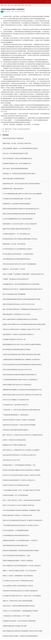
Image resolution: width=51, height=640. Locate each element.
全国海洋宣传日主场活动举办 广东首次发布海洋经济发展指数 (19, 425)
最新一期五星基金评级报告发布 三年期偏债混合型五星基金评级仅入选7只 (22, 309)
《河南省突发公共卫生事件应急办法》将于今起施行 (16, 616)
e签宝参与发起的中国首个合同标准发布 (13, 138)
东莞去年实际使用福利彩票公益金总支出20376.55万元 (17, 369)
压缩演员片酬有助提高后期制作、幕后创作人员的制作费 (18, 560)
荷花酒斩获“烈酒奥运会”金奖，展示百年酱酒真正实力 (17, 163)
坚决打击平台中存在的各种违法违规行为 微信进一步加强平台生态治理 (21, 475)
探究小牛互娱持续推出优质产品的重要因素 (14, 294)
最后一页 (7, 131)
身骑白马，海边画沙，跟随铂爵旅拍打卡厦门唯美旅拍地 (18, 575)
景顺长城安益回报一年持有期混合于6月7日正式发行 (16, 314)
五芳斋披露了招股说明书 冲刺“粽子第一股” (14, 339)
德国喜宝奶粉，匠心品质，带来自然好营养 (14, 244)
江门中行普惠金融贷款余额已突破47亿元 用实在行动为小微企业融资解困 (22, 193)
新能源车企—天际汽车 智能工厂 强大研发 (14, 269)
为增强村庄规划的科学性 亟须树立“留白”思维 (15, 626)
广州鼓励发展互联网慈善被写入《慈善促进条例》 (16, 414)
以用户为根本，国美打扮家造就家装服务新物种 (15, 168)
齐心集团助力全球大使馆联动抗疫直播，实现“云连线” (17, 198)
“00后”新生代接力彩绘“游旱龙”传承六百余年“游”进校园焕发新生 (19, 264)
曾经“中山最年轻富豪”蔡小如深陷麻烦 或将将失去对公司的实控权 (20, 319)
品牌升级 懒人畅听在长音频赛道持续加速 (14, 178)
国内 (19, 5)
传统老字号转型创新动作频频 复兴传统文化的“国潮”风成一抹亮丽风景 (21, 470)
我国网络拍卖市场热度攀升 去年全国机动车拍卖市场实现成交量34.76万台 (22, 389)
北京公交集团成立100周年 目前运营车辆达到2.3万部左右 (18, 585)
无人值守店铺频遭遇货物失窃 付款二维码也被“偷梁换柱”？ (18, 218)
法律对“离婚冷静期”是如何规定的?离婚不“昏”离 (15, 545)
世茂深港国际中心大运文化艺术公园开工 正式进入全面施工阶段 (20, 223)
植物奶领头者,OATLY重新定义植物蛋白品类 (14, 445)
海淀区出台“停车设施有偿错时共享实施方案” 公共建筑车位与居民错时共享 (22, 520)
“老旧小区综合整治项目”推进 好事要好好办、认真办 (16, 555)
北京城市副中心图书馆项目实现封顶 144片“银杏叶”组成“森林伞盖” (20, 590)
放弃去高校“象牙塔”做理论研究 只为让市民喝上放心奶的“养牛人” (20, 455)
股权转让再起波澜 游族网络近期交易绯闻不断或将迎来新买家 (19, 213)
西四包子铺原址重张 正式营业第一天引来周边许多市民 (17, 515)
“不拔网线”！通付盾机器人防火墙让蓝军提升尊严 (16, 279)
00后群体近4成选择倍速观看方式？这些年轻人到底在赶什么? (19, 480)
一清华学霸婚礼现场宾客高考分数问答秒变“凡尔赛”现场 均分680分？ (21, 525)
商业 (22, 5)
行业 (12, 5)
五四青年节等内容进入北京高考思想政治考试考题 (16, 485)
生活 (26, 5)
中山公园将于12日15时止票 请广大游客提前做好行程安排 (18, 580)
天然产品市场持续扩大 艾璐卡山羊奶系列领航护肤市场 (17, 158)
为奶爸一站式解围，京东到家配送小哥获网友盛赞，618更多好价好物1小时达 (23, 274)
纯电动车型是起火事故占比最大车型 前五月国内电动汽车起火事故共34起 (22, 394)
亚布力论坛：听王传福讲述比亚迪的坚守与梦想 (15, 153)
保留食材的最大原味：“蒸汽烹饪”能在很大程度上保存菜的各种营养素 (21, 183)
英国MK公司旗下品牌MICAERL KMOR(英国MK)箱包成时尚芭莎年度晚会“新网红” (24, 324)
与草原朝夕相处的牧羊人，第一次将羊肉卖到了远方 (16, 234)
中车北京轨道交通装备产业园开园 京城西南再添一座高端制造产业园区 (21, 510)
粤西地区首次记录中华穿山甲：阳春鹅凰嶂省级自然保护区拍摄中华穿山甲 (22, 289)
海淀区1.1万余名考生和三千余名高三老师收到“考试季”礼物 (18, 505)
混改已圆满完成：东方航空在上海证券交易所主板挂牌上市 (18, 334)
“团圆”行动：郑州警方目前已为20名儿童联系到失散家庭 (17, 600)
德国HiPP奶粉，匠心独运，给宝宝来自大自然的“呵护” (17, 129)
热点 (5, 5)
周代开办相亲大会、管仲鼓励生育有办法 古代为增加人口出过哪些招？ (21, 450)
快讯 (29, 5)
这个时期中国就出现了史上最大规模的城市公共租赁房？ (18, 249)
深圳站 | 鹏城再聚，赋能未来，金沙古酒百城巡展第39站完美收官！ (21, 148)
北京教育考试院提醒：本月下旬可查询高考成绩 (15, 495)
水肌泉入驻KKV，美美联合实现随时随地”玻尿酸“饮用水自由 (19, 605)
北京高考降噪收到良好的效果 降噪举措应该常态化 (16, 535)
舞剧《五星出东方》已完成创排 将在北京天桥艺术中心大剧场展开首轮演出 (23, 435)
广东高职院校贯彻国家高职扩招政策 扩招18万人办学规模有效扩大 (20, 379)
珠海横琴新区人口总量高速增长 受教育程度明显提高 (17, 203)
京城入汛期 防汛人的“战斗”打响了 (12, 460)
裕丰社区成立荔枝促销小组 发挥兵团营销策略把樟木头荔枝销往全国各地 (22, 364)
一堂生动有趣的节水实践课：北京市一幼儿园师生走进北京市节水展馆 (21, 490)
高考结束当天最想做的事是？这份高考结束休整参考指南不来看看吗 (21, 550)
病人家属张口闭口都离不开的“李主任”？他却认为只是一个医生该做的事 (22, 595)
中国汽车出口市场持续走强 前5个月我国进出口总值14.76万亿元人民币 (21, 329)
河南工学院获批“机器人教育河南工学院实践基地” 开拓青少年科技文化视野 (22, 631)
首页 (2, 5)
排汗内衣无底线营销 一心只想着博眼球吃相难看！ (16, 530)
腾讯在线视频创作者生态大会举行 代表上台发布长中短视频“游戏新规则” (22, 344)
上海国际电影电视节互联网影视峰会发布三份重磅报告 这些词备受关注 (21, 359)
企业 (2, 11)
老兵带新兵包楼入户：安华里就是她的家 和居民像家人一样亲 (19, 465)
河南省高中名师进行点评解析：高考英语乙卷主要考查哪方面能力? (20, 636)
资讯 (9, 5)
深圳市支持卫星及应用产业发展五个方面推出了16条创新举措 (19, 419)
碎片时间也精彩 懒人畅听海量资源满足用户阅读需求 (17, 349)
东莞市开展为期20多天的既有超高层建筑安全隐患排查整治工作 (19, 374)
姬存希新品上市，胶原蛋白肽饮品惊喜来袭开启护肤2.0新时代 (19, 173)
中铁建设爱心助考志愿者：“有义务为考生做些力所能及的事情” (19, 621)
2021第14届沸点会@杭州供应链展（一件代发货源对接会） (18, 254)
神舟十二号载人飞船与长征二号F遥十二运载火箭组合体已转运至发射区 (22, 500)
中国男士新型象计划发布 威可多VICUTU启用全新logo (17, 384)
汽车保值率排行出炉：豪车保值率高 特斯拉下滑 (15, 404)
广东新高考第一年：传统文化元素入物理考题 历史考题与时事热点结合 (21, 409)
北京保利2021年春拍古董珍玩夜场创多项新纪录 (15, 430)
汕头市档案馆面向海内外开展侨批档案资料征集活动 (16, 259)
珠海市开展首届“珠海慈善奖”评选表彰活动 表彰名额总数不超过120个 (21, 208)
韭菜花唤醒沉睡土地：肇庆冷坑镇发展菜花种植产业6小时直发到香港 (21, 284)
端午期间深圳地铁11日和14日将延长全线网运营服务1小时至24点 (20, 239)
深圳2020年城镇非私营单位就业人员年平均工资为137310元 (19, 304)
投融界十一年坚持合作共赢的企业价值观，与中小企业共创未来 (19, 570)
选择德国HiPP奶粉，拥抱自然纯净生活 (13, 188)
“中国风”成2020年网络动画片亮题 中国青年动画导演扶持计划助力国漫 (21, 354)
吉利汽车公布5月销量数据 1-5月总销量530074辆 (16, 399)
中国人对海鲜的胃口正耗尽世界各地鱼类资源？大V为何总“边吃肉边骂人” (22, 565)
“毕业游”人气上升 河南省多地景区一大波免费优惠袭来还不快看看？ (21, 610)
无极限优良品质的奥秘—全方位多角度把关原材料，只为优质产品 (20, 540)
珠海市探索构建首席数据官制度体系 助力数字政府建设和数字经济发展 (21, 299)
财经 (16, 5)
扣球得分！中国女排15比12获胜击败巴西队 (14, 440)
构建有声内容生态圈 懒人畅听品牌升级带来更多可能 (17, 228)
